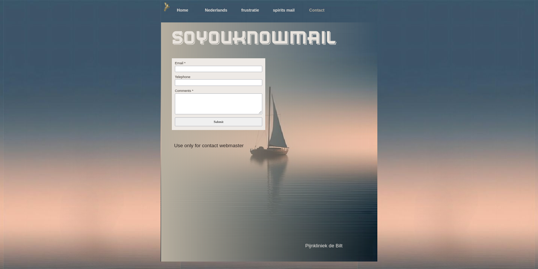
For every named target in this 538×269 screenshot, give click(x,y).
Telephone (183, 77)
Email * (180, 63)
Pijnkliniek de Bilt (324, 245)
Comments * (184, 91)
